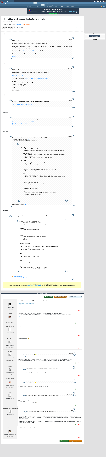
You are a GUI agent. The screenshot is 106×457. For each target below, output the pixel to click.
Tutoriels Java (39, 6)
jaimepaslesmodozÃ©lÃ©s (10, 408)
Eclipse (60, 5)
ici (28, 139)
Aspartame (10, 338)
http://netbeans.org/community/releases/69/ (36, 78)
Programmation (49, 3)
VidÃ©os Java (51, 6)
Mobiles (62, 3)
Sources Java (57, 6)
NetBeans (65, 5)
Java (35, 3)
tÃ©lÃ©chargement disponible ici (31, 51)
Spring (51, 5)
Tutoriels (24, 1)
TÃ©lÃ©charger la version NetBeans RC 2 (23, 104)
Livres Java (46, 6)
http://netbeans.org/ (17, 75)
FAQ (29, 1)
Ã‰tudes (55, 1)
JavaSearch (73, 6)
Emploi (50, 1)
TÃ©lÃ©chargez (18, 276)
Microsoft (31, 3)
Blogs (33, 1)
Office (58, 3)
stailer (10, 366)
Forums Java (29, 6)
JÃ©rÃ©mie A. (10, 326)
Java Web (47, 5)
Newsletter (43, 1)
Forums (18, 1)
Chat (37, 1)
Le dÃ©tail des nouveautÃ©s (21, 275)
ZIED (10, 392)
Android (55, 5)
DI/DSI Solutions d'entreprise (13, 3)
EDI (44, 3)
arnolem (10, 313)
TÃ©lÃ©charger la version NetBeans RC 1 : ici (24, 122)
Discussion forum (94, 36)
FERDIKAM (18, 24)
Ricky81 (10, 351)
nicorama (10, 428)
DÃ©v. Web (39, 3)
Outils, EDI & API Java (65, 6)
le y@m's (10, 301)
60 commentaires (26, 24)
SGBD (54, 3)
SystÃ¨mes (67, 3)
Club (65, 1)
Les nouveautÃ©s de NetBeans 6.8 (22, 278)
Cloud (21, 3)
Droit (60, 1)
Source (14, 56)
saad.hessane (10, 378)
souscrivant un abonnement (34, 285)
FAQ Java (34, 6)
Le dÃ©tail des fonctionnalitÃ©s (20, 123)
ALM (27, 3)
